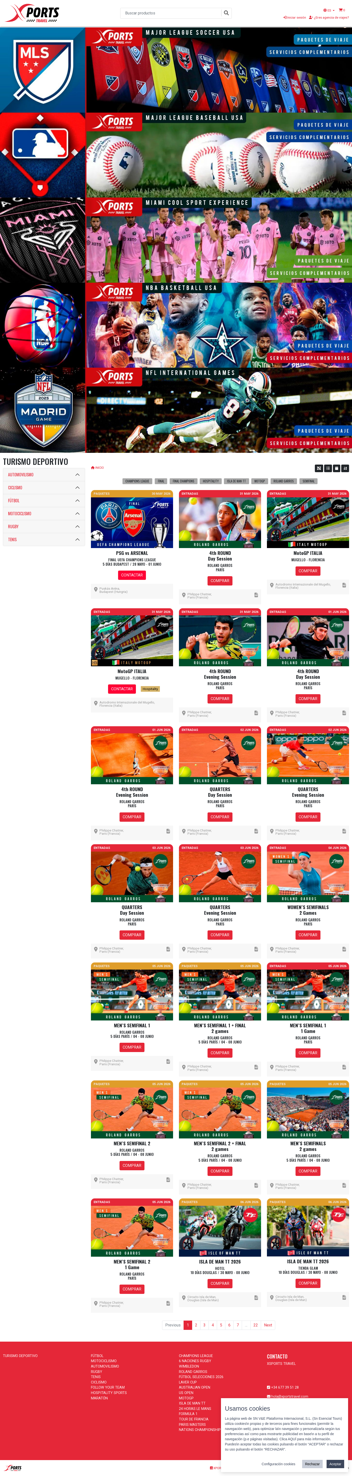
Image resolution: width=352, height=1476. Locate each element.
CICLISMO (15, 488)
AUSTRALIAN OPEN (194, 1387)
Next (268, 1325)
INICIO (99, 467)
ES (327, 10)
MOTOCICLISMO (19, 513)
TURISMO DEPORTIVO (20, 1356)
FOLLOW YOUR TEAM (108, 1387)
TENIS (12, 539)
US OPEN (186, 1393)
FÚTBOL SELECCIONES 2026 (201, 1377)
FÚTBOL (13, 501)
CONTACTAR (132, 575)
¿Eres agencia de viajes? (329, 17)
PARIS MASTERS (192, 1425)
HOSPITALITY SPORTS (109, 1393)
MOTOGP (186, 1398)
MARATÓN (99, 1398)
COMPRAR (220, 580)
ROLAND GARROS (193, 1372)
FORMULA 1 (188, 1414)
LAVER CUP (188, 1382)
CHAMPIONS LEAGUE (196, 1356)
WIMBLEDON (189, 1366)
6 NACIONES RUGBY (195, 1361)
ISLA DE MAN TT (192, 1403)
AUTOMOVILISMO (20, 475)
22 (255, 1325)
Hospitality (150, 689)
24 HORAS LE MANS (195, 1409)
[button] (342, 10)
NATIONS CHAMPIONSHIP (200, 1430)
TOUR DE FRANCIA (194, 1419)
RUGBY (13, 526)
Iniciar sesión (294, 17)
